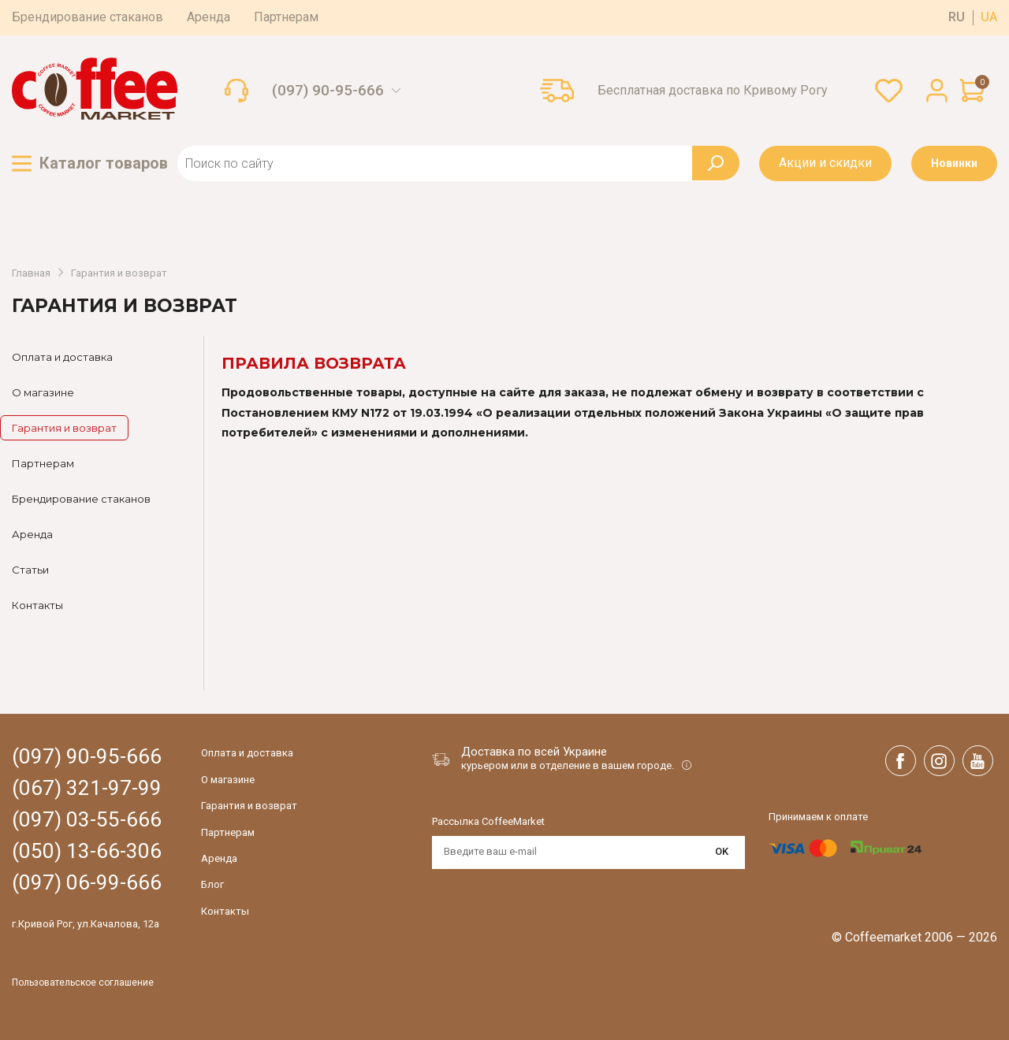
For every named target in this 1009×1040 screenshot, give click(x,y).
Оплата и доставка (62, 357)
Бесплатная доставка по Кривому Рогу (713, 91)
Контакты (37, 605)
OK (721, 851)
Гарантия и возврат (119, 273)
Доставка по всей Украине (534, 752)
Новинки (954, 163)
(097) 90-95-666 (328, 90)
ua (989, 17)
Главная (31, 273)
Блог (212, 884)
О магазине (43, 392)
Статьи (30, 569)
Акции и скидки (825, 162)
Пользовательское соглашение (83, 983)
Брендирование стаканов (87, 16)
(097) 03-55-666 (87, 819)
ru (956, 17)
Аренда (208, 16)
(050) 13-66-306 (87, 851)
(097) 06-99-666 (87, 882)
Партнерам (286, 16)
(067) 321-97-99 (87, 788)
